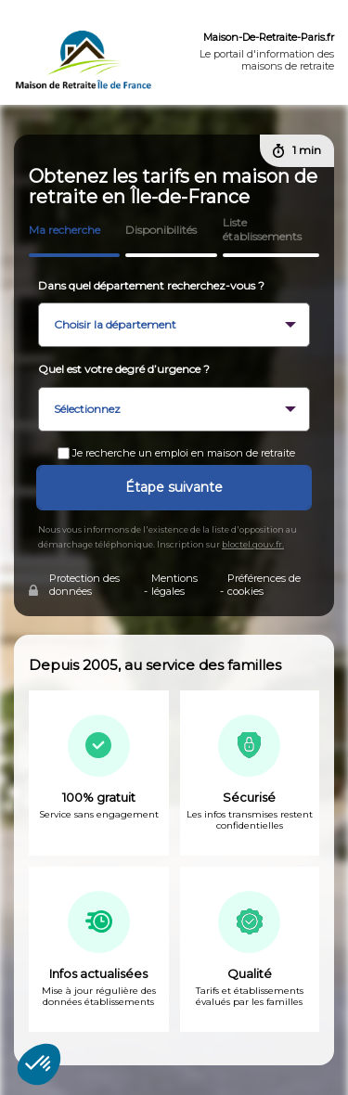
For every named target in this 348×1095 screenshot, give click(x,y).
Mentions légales (174, 585)
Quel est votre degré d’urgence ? (124, 369)
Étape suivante (174, 487)
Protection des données (84, 585)
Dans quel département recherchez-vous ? (151, 285)
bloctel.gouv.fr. (253, 544)
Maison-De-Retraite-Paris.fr (268, 38)
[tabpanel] (174, 844)
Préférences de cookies (264, 585)
